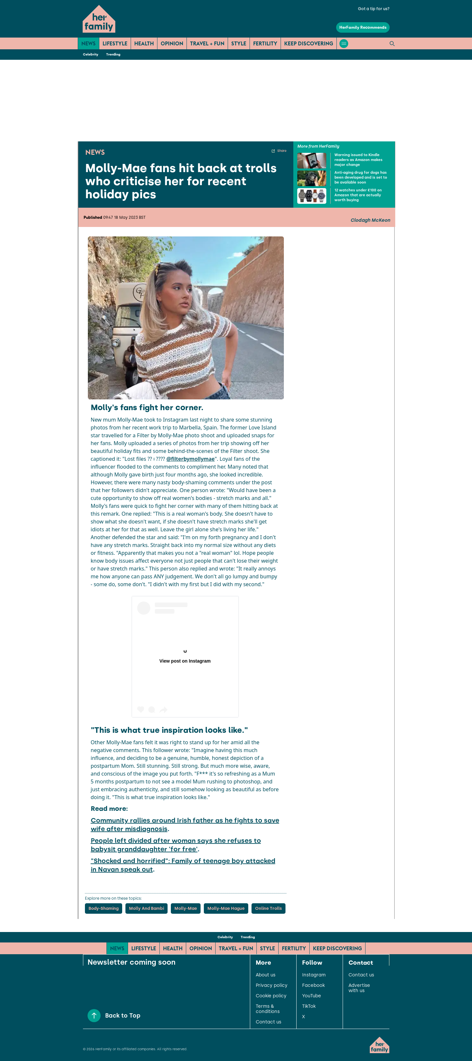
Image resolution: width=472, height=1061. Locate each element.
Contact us (268, 1022)
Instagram (314, 975)
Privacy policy (271, 985)
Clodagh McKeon (370, 220)
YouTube (311, 996)
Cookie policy (271, 996)
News (88, 43)
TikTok (309, 1006)
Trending (113, 54)
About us (265, 975)
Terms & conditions (268, 1009)
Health (144, 43)
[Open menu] (343, 43)
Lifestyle (115, 43)
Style (238, 43)
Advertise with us (359, 988)
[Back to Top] (94, 1015)
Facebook (313, 985)
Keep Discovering (308, 43)
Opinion (172, 43)
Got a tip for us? (374, 9)
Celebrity (90, 54)
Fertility (265, 43)
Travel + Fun (207, 43)
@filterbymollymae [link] (190, 458)
